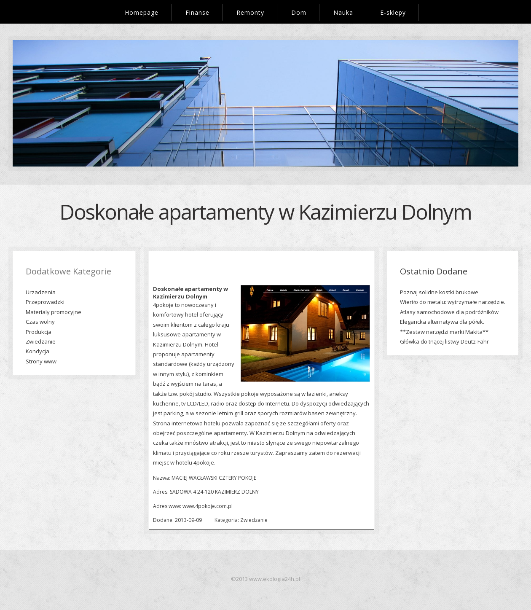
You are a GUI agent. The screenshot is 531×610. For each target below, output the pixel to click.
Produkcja (38, 332)
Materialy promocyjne (53, 312)
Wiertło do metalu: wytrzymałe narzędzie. (452, 302)
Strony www (41, 361)
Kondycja (37, 351)
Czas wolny (40, 321)
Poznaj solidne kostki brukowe (439, 292)
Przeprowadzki (45, 302)
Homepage (141, 12)
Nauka (343, 12)
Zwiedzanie (41, 341)
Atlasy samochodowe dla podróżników (449, 312)
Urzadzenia (41, 292)
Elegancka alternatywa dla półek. (442, 321)
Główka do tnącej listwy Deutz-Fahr (444, 341)
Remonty (250, 12)
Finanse (197, 12)
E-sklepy (393, 12)
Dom (298, 12)
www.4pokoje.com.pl (207, 506)
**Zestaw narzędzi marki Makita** (444, 332)
